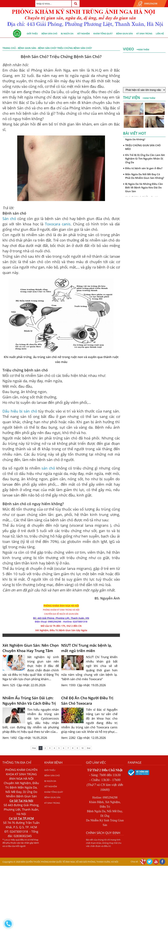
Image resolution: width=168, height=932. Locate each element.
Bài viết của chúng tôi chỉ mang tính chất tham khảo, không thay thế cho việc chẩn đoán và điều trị (103, 843)
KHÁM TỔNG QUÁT (103, 33)
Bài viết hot (134, 133)
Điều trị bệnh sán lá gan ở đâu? (143, 168)
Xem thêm (142, 49)
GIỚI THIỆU (32, 33)
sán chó (48, 468)
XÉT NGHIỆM (83, 33)
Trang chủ (9, 48)
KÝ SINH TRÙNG (144, 33)
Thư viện (132, 97)
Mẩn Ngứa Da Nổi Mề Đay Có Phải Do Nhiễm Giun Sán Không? (144, 176)
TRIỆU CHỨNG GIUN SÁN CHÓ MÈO (143, 147)
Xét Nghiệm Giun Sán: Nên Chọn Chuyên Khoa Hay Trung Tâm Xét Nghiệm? (30, 648)
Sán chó (9, 218)
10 (82, 748)
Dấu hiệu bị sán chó (19, 411)
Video (129, 48)
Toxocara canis (58, 223)
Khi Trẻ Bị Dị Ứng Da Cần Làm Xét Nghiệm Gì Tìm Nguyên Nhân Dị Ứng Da (145, 158)
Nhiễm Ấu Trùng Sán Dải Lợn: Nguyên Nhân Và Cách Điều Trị (29, 700)
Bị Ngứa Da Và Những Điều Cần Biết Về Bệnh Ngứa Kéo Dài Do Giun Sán (144, 187)
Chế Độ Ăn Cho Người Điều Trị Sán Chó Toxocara (87, 700)
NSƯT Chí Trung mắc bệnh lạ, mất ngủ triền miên (86, 648)
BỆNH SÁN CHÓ (49, 33)
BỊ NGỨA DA (67, 33)
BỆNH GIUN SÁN (124, 33)
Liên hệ (160, 33)
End (88, 748)
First (34, 748)
